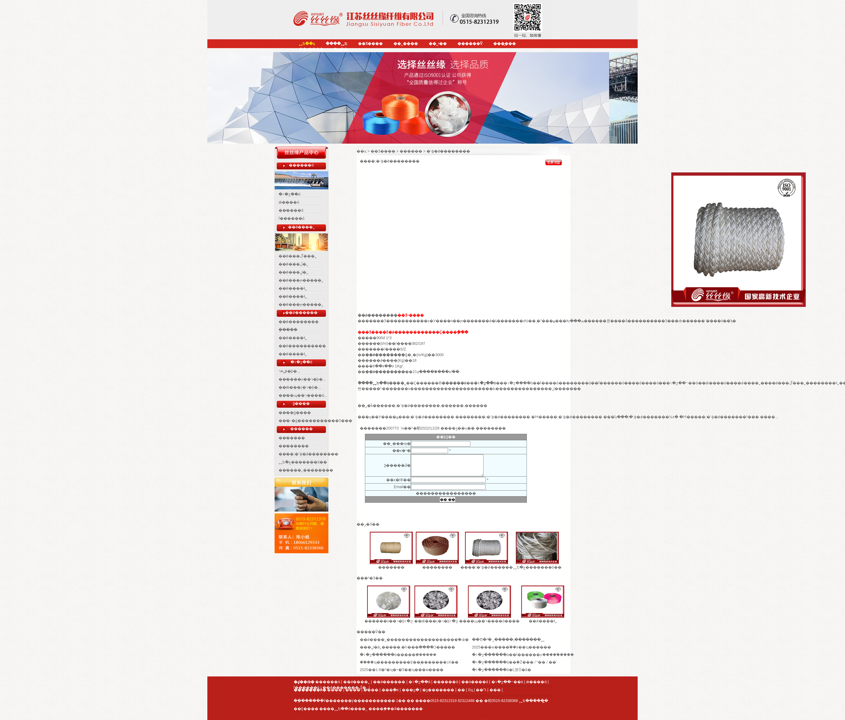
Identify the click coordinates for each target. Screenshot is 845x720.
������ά (301, 165)
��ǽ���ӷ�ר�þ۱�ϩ (436, 621)
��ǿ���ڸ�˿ (293, 272)
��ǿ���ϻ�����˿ (301, 280)
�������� (294, 446)
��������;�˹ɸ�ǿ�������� (492, 417)
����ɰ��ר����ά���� (489, 621)
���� (525, 388)
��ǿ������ (301, 312)
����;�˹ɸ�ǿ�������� (308, 454)
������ (301, 429)
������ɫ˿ (826, 383)
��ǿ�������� (299, 322)
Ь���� (501, 388)
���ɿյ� (410, 690)
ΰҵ (470, 690)
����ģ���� (295, 412)
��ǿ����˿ (301, 227)
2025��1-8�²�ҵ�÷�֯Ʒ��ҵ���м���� (401, 670)
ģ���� (301, 403)
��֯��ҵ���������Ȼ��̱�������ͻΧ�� (409, 662)
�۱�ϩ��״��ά (682, 383)
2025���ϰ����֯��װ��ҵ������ (511, 647)
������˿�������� (306, 470)
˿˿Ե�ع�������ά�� (303, 462)
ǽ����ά (289, 202)
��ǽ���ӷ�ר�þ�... (300, 387)
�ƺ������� (438, 690)
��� (495, 690)
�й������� (406, 709)
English (341, 49)
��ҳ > (363, 151)
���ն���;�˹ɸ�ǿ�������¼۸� (640, 417)
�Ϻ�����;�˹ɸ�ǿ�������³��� (719, 417)
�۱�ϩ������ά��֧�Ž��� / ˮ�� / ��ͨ (514, 662)
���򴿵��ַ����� (288, 330)
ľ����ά (549, 383)
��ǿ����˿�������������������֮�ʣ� (414, 639)
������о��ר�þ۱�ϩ (388, 621)
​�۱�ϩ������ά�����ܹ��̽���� (398, 654)
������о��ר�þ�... (302, 379)
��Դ (481, 690)
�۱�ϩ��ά (289, 194)
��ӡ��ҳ (457, 428)
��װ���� (413, 388)
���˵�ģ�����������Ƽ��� (315, 420)
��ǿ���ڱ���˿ (298, 256)
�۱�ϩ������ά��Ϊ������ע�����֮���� (523, 654)
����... (769, 417)
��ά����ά (645, 383)
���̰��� (504, 43)
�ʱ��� (385, 388)
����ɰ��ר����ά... (303, 395)
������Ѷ (469, 43)
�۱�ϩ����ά (518, 383)
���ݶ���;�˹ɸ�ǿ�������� (419, 417)
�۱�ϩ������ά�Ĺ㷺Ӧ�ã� (501, 670)
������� (292, 438)
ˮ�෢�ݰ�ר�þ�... (289, 371)
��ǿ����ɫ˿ (293, 288)
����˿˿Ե (336, 43)
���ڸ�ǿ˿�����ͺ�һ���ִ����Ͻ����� (407, 647)
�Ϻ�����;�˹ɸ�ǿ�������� (566, 417)
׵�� (461, 690)
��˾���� (405, 43)
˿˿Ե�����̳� (533, 700)
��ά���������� (302, 346)
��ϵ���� (311, 49)
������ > (413, 151)
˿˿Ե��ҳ (307, 43)
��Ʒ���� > (385, 151)
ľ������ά (291, 218)
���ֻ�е (390, 690)
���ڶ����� (557, 388)
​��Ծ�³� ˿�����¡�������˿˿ (508, 639)
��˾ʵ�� (438, 43)
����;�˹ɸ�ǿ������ (486, 567)
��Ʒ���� (370, 43)
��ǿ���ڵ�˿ (293, 264)
